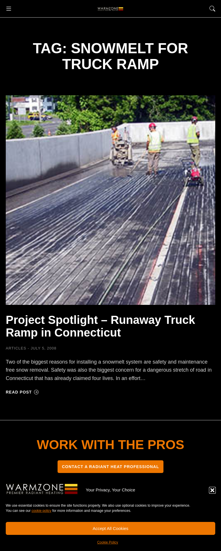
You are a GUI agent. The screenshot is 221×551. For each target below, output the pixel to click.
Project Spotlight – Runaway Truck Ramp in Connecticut (100, 326)
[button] (212, 490)
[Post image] (110, 200)
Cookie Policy (107, 542)
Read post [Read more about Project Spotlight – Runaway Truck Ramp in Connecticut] (22, 392)
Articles (16, 348)
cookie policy (42, 511)
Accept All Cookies (110, 528)
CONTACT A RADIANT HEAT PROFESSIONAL (110, 466)
